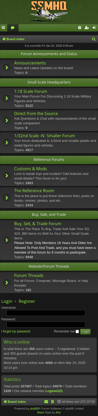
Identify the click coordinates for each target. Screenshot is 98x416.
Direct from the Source (36, 113)
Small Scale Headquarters (49, 82)
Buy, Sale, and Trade (49, 214)
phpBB (34, 408)
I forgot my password (15, 331)
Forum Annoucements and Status (49, 53)
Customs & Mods (30, 169)
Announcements (30, 63)
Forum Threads (29, 275)
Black (40, 412)
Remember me (66, 331)
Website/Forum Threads (49, 266)
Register (27, 301)
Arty (58, 412)
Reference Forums (49, 159)
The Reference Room (34, 190)
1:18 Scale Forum (30, 91)
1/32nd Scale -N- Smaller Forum (44, 135)
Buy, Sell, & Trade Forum (37, 223)
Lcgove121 (54, 391)
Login (6, 301)
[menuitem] (13, 28)
